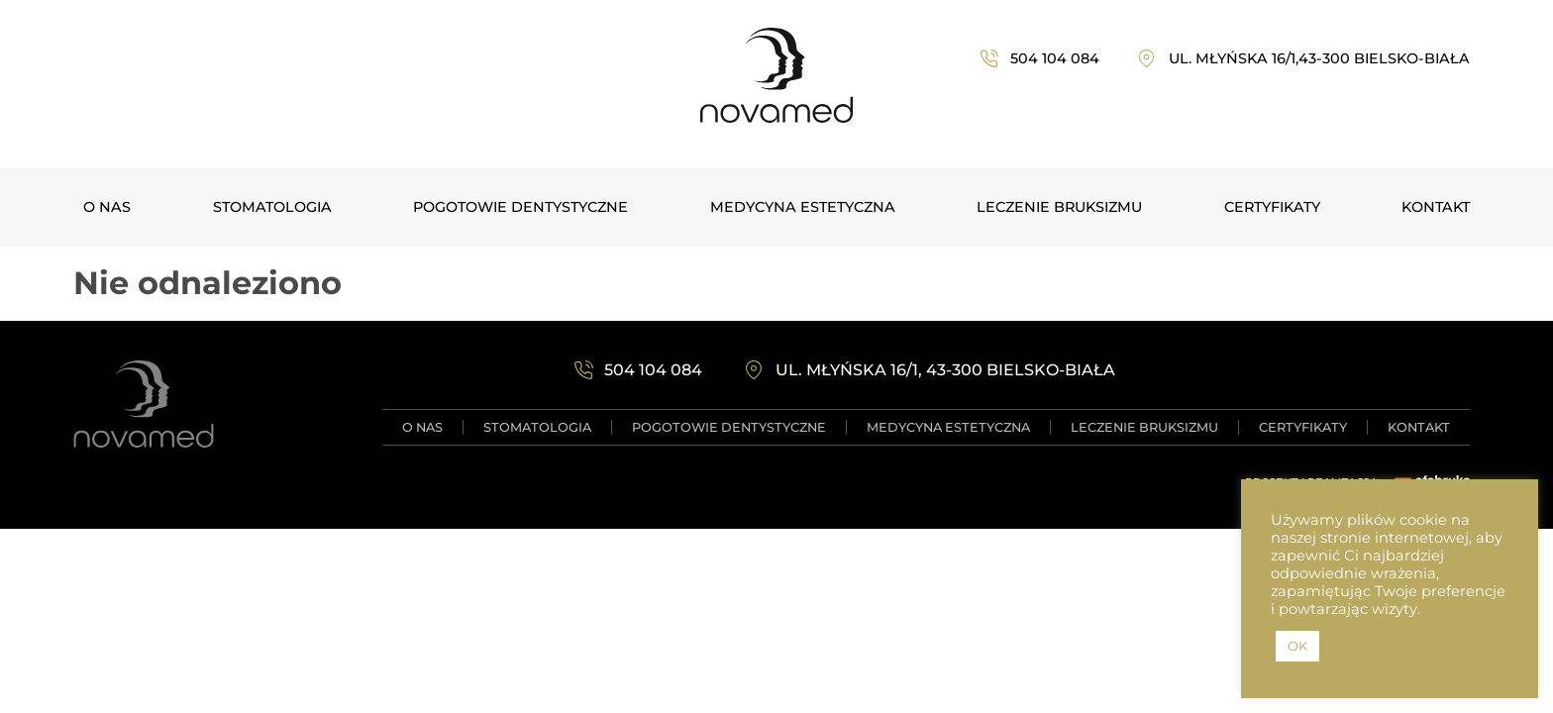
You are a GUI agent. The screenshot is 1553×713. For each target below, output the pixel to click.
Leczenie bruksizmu (1059, 207)
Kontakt (1435, 207)
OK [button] (1297, 646)
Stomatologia (272, 207)
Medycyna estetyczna (802, 207)
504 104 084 (1054, 58)
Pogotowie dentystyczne (520, 207)
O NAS (107, 207)
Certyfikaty (1272, 207)
